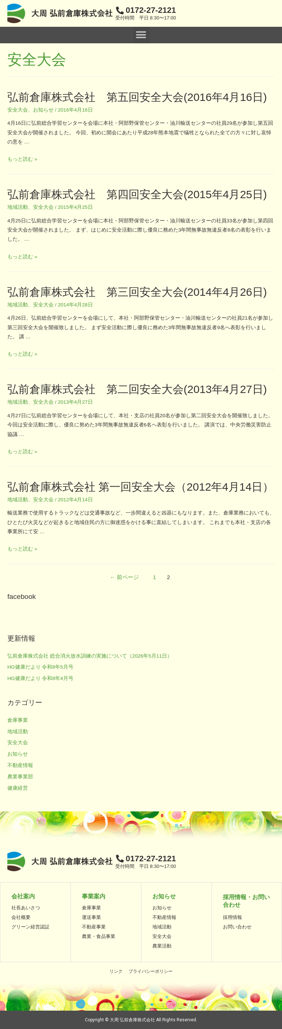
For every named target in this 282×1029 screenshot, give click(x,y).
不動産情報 (20, 765)
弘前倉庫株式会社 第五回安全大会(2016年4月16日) (137, 97)
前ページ (124, 577)
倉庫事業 (17, 720)
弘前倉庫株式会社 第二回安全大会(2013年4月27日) (137, 389)
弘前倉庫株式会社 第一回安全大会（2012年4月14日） (140, 487)
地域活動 (17, 207)
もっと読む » (22, 159)
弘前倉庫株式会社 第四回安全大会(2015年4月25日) (137, 194)
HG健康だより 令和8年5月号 (40, 667)
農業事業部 (20, 776)
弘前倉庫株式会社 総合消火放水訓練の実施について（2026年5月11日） (89, 656)
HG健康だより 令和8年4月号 (40, 678)
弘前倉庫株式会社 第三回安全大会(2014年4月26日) (137, 292)
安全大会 (17, 110)
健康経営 (17, 788)
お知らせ (43, 110)
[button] (141, 35)
